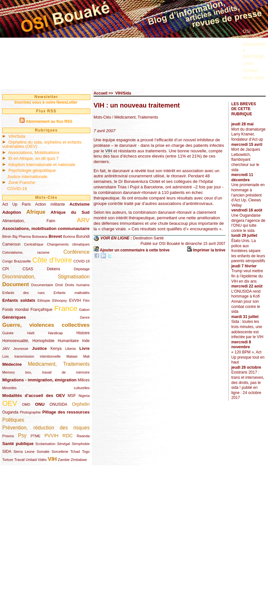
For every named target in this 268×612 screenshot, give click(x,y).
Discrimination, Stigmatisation (46, 276)
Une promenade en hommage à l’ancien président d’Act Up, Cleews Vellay (248, 195)
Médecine (12, 364)
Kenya (55, 348)
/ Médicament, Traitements (135, 117)
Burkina (69, 236)
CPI (5, 269)
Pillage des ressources (66, 412)
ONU (40, 404)
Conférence (76, 252)
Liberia (70, 349)
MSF (72, 395)
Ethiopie (43, 300)
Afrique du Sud (70, 212)
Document (15, 284)
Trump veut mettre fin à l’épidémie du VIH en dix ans (247, 276)
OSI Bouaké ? (252, 34)
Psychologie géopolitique (32, 170)
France (65, 308)
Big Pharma (21, 236)
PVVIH (51, 435)
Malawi (71, 356)
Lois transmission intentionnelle (31, 356)
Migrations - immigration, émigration (39, 379)
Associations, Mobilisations (33, 152)
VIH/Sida (16, 136)
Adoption (11, 212)
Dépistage (82, 269)
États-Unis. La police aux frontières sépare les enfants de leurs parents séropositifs (248, 250)
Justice (39, 348)
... (245, 85)
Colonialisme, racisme (25, 252)
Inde (86, 340)
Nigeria (84, 396)
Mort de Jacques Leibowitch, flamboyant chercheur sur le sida (245, 159)
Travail (19, 460)
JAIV (6, 349)
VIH (52, 459)
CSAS (27, 269)
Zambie (64, 460)
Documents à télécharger (254, 50)
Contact (250, 70)
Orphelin (81, 404)
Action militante (50, 204)
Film (86, 300)
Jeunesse (20, 349)
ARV (83, 220)
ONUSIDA (58, 404)
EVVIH (75, 300)
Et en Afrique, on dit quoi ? (33, 158)
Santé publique (17, 443)
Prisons (8, 436)
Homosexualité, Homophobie (28, 340)
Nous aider (254, 77)
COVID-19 (17, 188)
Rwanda (83, 436)
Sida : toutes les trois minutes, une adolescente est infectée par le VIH (247, 329)
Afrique (35, 212)
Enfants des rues (23, 293)
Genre (85, 317)
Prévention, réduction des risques (46, 427)
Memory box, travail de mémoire (46, 372)
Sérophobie (81, 444)
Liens (248, 63)
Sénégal (63, 444)
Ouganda (10, 412)
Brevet (55, 236)
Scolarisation (45, 444)
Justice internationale (27, 176)
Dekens (53, 269)
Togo (85, 451)
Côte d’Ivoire (52, 260)
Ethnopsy (59, 300)
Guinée (8, 333)
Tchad (75, 451)
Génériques (14, 317)
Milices (84, 380)
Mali (86, 356)
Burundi (83, 236)
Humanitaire (68, 340)
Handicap (55, 333)
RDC (68, 435)
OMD (26, 404)
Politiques (13, 420)
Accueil (101, 93)
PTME (35, 436)
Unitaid (31, 460)
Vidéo (42, 460)
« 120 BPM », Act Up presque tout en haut (247, 357)
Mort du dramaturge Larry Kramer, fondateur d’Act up (248, 134)
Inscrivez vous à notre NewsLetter (45, 102)
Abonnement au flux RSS (49, 121)
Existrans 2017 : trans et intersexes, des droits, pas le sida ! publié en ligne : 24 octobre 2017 (247, 385)
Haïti (30, 333)
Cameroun (11, 244)
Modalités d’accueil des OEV (33, 395)
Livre (84, 348)
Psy (22, 435)
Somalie (43, 451)
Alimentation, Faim (28, 221)
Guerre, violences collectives (46, 325)
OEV (9, 403)
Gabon (84, 310)
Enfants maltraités (72, 293)
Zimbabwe (79, 460)
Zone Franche (21, 182)
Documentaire (42, 285)
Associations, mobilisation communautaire (46, 228)
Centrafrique (33, 244)
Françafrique (41, 309)
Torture (7, 460)
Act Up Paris (16, 204)
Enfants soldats (18, 300)
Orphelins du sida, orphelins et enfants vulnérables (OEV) (42, 144)
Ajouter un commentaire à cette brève (135, 250)
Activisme (80, 204)
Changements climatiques (68, 244)
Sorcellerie (60, 451)
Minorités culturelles (46, 388)
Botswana (39, 236)
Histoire (83, 333)
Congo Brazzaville (16, 261)
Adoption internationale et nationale (41, 164)
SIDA (6, 451)
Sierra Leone (23, 451)
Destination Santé (148, 238)
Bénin (6, 236)
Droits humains (77, 285)
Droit (59, 285)
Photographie (30, 412)
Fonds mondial (15, 309)
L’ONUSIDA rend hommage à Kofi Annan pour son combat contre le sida (246, 301)
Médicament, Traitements (59, 364)
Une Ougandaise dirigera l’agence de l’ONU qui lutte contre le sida (248, 223)
